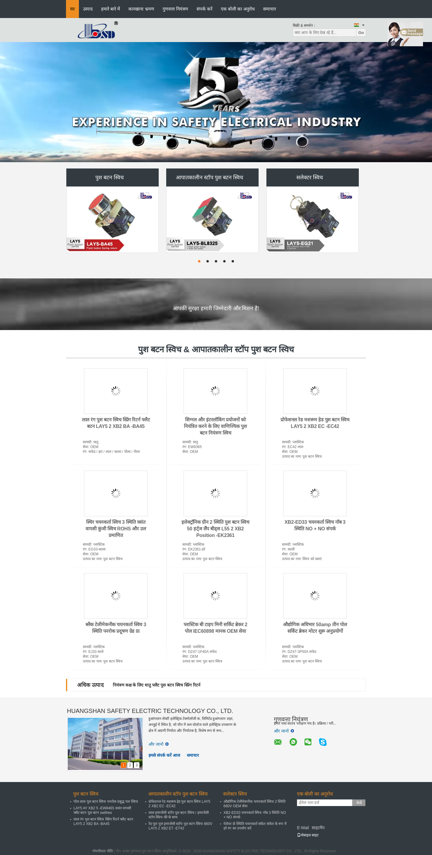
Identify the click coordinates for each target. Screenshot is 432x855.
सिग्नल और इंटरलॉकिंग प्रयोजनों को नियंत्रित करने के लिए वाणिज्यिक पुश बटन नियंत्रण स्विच (215, 426)
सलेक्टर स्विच (309, 177)
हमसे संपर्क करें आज (164, 755)
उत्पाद (88, 8)
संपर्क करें (204, 8)
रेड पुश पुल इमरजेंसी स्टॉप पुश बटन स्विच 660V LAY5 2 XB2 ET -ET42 (180, 826)
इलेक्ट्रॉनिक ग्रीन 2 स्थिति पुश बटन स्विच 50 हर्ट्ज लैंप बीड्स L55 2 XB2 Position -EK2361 (215, 529)
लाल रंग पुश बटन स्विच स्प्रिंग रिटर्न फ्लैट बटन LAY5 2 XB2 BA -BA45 (103, 821)
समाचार (269, 8)
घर (72, 8)
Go (361, 32)
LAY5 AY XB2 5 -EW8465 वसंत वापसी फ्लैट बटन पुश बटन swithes (102, 810)
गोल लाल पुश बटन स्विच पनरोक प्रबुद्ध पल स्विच (106, 801)
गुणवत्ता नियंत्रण (175, 8)
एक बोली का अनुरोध (238, 8)
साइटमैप (318, 827)
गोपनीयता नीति (102, 851)
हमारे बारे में (110, 8)
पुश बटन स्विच (109, 177)
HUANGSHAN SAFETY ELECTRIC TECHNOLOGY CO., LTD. (150, 711)
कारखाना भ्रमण (141, 8)
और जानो (158, 744)
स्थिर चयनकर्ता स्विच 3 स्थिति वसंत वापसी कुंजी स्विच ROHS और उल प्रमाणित (116, 529)
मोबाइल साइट (308, 835)
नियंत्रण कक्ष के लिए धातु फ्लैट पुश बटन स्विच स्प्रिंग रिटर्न (156, 685)
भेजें (359, 803)
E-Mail (303, 827)
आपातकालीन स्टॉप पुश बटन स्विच (209, 177)
